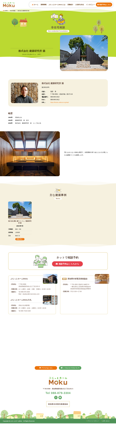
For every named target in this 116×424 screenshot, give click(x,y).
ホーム (35, 4)
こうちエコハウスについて (70, 368)
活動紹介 (70, 4)
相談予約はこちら (104, 4)
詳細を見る (19, 239)
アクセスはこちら (45, 368)
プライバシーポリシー (92, 421)
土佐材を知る (79, 4)
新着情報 (43, 4)
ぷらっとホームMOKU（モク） (9, 4)
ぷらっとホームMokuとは (57, 4)
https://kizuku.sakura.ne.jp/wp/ (60, 102)
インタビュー (90, 4)
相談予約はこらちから (69, 264)
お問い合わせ (105, 421)
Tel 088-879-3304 (58, 393)
